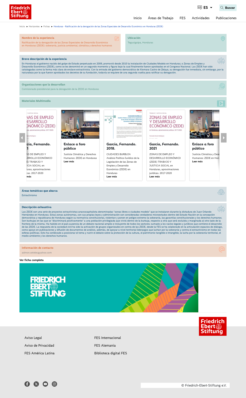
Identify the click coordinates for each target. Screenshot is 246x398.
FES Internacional (107, 338)
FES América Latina (39, 353)
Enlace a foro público (74, 146)
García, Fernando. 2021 (36, 146)
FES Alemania (105, 345)
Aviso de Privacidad (39, 345)
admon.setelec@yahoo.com (37, 252)
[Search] (228, 7)
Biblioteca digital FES (110, 353)
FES (183, 18)
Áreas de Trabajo (160, 18)
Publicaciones (226, 18)
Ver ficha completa (31, 260)
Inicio (138, 18)
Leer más (69, 161)
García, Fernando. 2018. (121, 146)
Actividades (201, 18)
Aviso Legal (33, 338)
